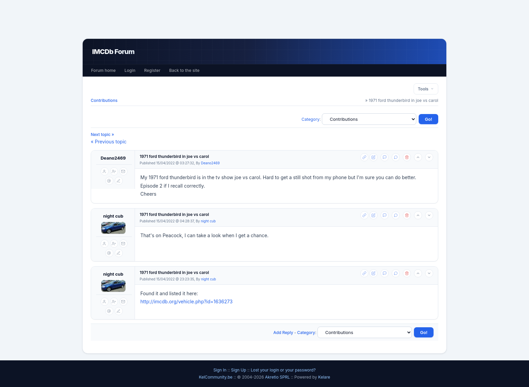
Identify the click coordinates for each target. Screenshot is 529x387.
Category (310, 119)
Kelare (324, 377)
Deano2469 (113, 158)
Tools (426, 88)
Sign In (219, 369)
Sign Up (238, 369)
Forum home (103, 70)
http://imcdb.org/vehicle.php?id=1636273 (186, 301)
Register (152, 70)
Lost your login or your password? (283, 369)
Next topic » (102, 134)
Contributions (104, 100)
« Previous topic (109, 141)
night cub (113, 216)
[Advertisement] (264, 19)
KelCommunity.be (216, 377)
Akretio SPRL (278, 377)
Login (129, 70)
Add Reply (283, 332)
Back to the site (184, 70)
